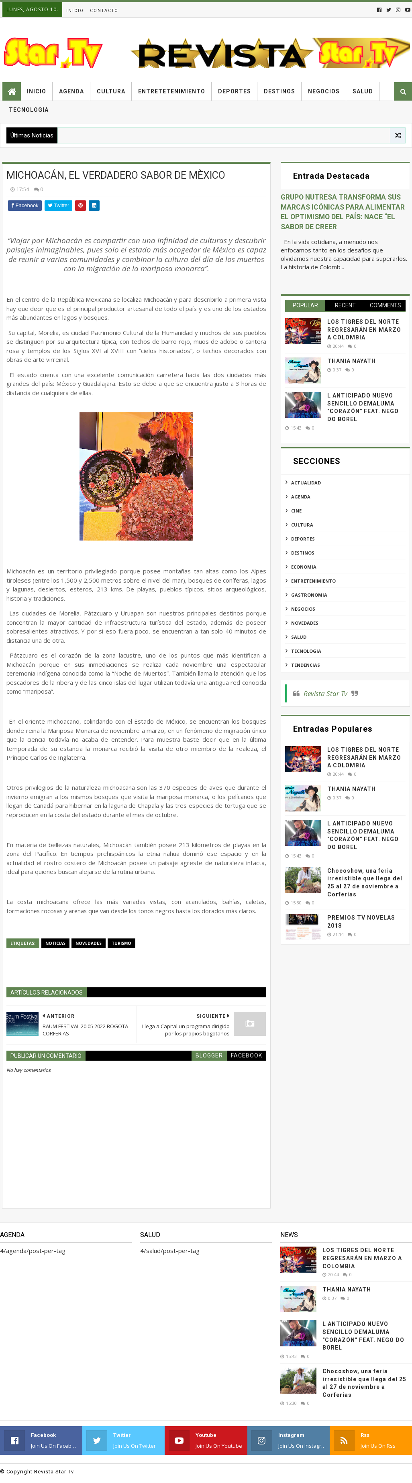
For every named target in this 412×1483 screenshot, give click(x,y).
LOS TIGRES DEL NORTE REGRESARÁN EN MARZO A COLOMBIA (364, 330)
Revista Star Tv (325, 693)
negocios (303, 609)
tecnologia (306, 651)
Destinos (279, 91)
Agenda (71, 91)
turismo (121, 943)
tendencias (305, 665)
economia (303, 567)
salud (298, 637)
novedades (88, 943)
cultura (302, 525)
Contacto (104, 10)
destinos (302, 553)
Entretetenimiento (171, 91)
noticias (55, 943)
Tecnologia (29, 110)
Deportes (234, 91)
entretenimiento (313, 581)
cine (296, 511)
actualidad (306, 483)
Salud (363, 91)
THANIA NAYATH (351, 361)
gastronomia (309, 595)
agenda (300, 497)
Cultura (111, 91)
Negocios (324, 91)
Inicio (75, 10)
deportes (303, 539)
